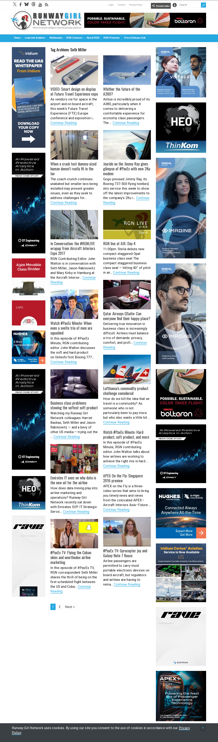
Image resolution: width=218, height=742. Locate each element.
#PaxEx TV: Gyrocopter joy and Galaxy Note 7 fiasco (125, 552)
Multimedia (56, 37)
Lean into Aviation (35, 37)
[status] (203, 728)
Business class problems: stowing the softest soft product (74, 405)
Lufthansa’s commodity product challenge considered (125, 390)
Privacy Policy (135, 5)
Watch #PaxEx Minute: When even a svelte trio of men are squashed (71, 328)
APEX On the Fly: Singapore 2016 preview (123, 478)
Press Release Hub (135, 37)
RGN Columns (74, 37)
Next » (70, 607)
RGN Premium (111, 37)
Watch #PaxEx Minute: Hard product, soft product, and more (126, 434)
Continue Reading (63, 123)
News (17, 37)
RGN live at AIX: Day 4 (119, 243)
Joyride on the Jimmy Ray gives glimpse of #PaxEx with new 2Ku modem (126, 168)
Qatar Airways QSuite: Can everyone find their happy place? (126, 315)
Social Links (163, 6)
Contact (121, 5)
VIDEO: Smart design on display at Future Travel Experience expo (74, 91)
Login (111, 5)
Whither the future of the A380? (121, 91)
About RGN (93, 37)
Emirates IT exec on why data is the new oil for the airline (73, 480)
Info (174, 5)
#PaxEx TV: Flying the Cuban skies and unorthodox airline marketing (70, 557)
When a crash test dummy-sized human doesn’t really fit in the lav (73, 168)
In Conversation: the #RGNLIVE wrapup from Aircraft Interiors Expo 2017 (72, 248)
